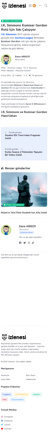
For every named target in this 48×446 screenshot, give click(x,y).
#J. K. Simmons (30, 68)
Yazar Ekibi (5, 379)
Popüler (36, 394)
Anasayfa (5, 375)
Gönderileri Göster (26, 232)
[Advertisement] (23, 294)
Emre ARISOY (22, 56)
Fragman (7, 394)
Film (4, 399)
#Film (3, 68)
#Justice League (14, 68)
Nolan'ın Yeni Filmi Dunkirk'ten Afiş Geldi (24, 212)
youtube (6, 429)
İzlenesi (11, 361)
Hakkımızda (31, 379)
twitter (6, 425)
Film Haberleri (22, 394)
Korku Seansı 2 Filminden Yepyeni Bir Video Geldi (23, 153)
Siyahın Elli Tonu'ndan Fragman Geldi (22, 137)
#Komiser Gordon (23, 71)
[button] (40, 5)
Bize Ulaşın (30, 375)
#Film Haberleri (7, 71)
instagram (7, 417)
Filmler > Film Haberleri (11, 21)
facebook (7, 421)
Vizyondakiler (17, 399)
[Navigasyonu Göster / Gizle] (30, 5)
